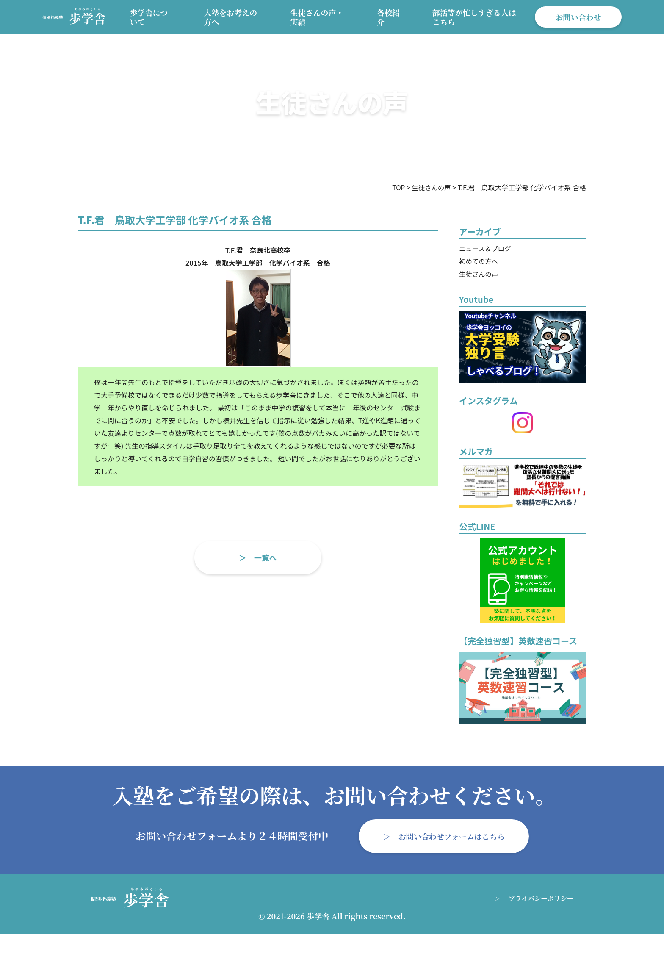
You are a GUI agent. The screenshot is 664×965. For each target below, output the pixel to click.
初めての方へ (479, 261)
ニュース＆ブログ (486, 248)
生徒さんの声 (479, 274)
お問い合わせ (578, 16)
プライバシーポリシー (539, 898)
